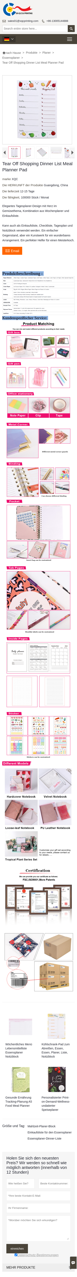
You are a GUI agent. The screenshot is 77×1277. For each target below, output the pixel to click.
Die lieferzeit (11, 194)
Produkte (31, 52)
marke (7, 182)
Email (12, 253)
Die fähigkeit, (11, 200)
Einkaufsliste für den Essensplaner (50, 1135)
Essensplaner (11, 57)
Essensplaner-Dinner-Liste (44, 1141)
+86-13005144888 (57, 20)
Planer (46, 52)
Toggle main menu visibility (70, 38)
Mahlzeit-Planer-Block (41, 1129)
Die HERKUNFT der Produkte (23, 188)
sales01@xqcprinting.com (23, 20)
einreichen (17, 1252)
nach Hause (11, 52)
